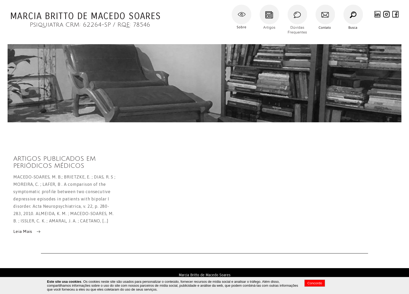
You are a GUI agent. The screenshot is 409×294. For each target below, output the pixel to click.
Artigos (266, 6)
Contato (323, 6)
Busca (348, 6)
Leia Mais (22, 231)
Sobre (237, 6)
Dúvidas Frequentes (297, 6)
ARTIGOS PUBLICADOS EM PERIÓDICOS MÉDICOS (54, 162)
